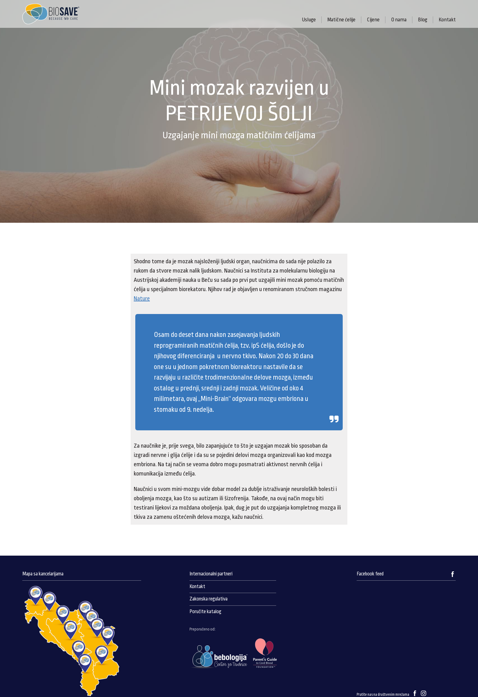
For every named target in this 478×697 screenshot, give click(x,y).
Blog (422, 20)
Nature (142, 298)
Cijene (373, 20)
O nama (398, 20)
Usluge (309, 20)
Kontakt (447, 20)
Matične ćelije (341, 20)
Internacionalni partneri (210, 574)
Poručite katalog (205, 611)
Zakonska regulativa (208, 599)
